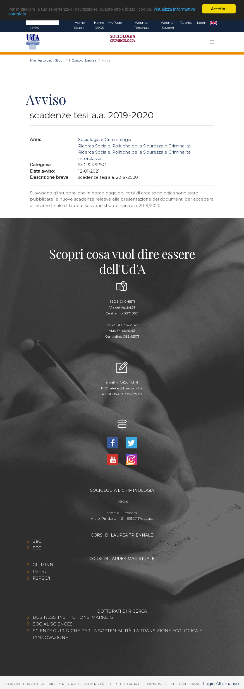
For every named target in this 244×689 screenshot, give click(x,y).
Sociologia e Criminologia (104, 139)
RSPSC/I (41, 577)
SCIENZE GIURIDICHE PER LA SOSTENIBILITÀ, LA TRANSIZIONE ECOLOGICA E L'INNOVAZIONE (117, 634)
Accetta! (219, 8)
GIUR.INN (43, 564)
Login (201, 22)
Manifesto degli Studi (46, 60)
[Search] (42, 22)
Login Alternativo (221, 683)
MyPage (115, 22)
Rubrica (186, 22)
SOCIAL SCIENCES (53, 623)
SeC (37, 541)
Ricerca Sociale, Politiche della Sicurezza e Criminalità (134, 145)
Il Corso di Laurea (82, 60)
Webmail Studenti (168, 24)
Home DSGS (99, 24)
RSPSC (40, 571)
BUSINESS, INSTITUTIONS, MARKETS (73, 617)
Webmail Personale (141, 24)
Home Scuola (79, 24)
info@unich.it (127, 382)
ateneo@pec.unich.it (126, 388)
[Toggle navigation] (212, 42)
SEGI (38, 547)
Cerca (34, 27)
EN (213, 22)
